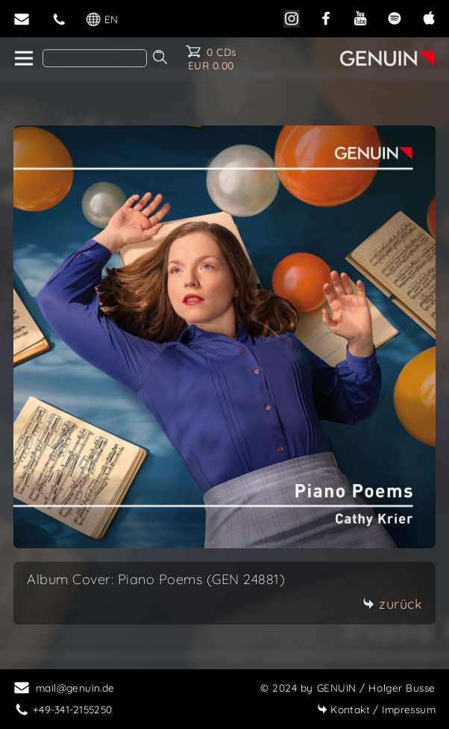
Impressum (376, 709)
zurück (392, 603)
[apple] (429, 16)
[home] (23, 59)
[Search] (95, 58)
